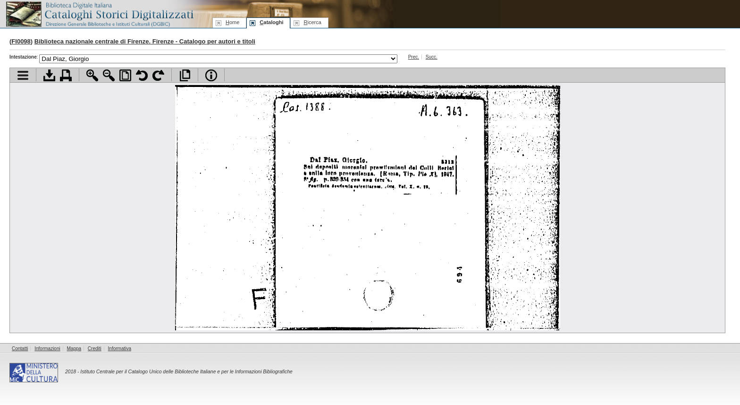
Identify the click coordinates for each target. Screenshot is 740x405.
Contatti (20, 348)
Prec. (413, 57)
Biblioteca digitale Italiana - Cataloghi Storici (99, 13)
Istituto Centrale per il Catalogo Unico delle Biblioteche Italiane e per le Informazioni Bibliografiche (186, 371)
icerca (312, 22)
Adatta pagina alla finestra (125, 75)
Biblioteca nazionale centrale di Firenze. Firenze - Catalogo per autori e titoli (144, 41)
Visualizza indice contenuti (23, 75)
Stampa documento (66, 75)
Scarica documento (49, 75)
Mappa (74, 348)
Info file (211, 75)
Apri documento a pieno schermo (185, 75)
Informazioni (47, 348)
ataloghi (271, 22)
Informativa (119, 348)
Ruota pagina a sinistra (142, 75)
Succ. (431, 57)
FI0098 (20, 41)
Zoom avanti (92, 75)
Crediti (94, 348)
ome (232, 22)
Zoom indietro (109, 75)
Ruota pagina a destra (158, 75)
